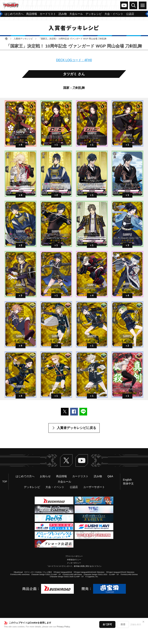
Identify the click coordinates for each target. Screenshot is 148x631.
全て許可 (107, 624)
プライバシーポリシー (74, 556)
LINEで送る (83, 411)
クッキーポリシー (74, 563)
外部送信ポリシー (74, 560)
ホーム (6, 38)
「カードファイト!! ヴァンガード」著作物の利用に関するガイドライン (74, 566)
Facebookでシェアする (74, 411)
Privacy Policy (63, 626)
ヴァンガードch (124, 5)
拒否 (123, 624)
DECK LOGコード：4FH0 (74, 60)
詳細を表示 (135, 624)
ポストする (65, 411)
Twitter (66, 460)
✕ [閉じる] (143, 621)
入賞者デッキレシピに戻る (76, 428)
